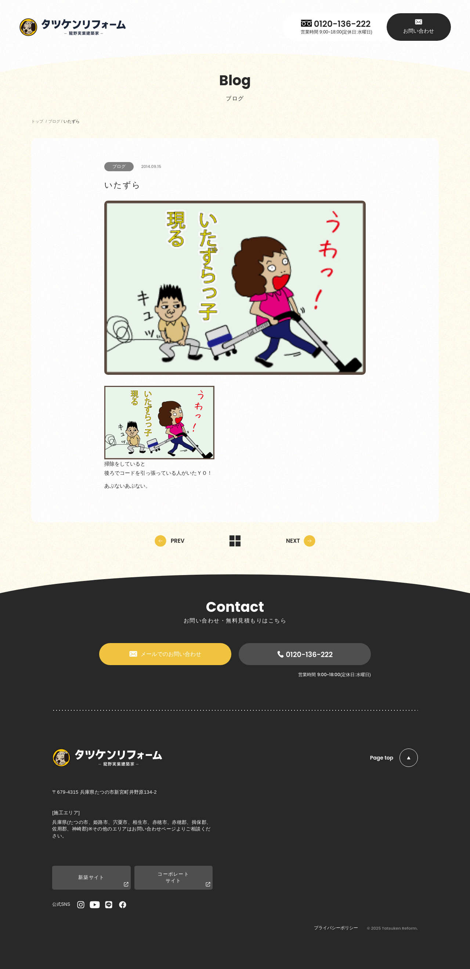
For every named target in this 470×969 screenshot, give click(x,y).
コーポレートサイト (184, 879)
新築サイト (103, 881)
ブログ (119, 166)
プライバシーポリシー (336, 927)
